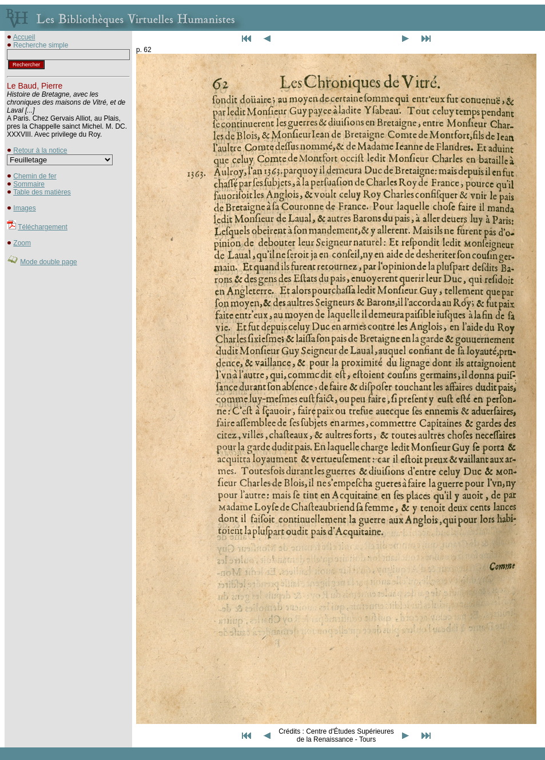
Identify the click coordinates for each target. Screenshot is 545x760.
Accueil (24, 37)
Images (24, 208)
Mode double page (48, 262)
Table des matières (42, 192)
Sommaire (29, 184)
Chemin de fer (34, 176)
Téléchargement (42, 227)
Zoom (22, 243)
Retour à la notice (40, 150)
